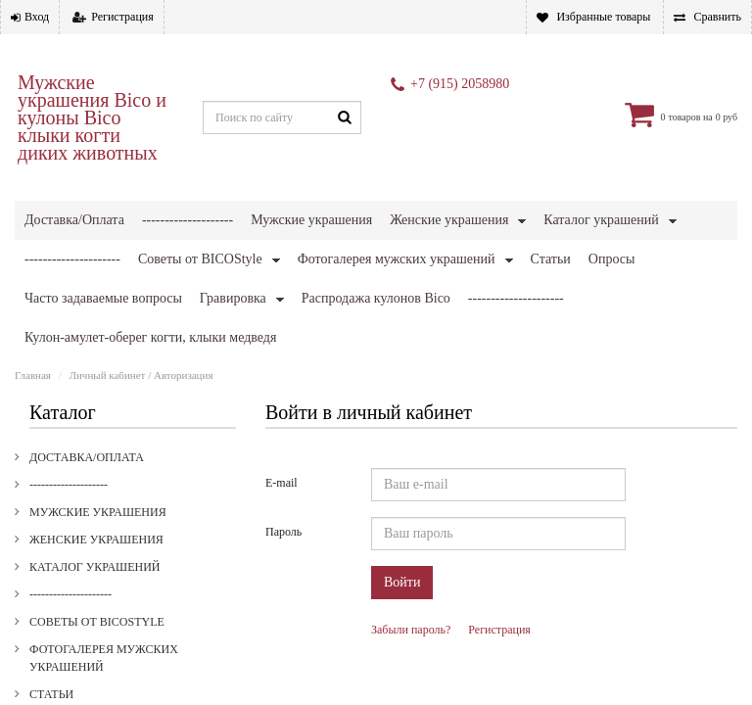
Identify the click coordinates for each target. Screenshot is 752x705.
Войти (402, 475)
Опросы (54, 615)
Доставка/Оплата (74, 219)
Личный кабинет (108, 268)
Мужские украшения (311, 219)
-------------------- (187, 219)
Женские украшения (449, 219)
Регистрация (122, 17)
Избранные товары (603, 17)
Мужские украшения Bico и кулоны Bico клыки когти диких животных (92, 117)
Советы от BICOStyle (96, 515)
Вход (36, 17)
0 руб (726, 117)
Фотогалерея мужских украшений (103, 551)
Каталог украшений (600, 219)
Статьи (51, 587)
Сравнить (717, 17)
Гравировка (67, 670)
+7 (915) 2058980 (459, 83)
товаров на (690, 117)
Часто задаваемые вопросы (121, 642)
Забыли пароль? (410, 523)
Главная (33, 268)
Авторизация (183, 268)
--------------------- (70, 487)
